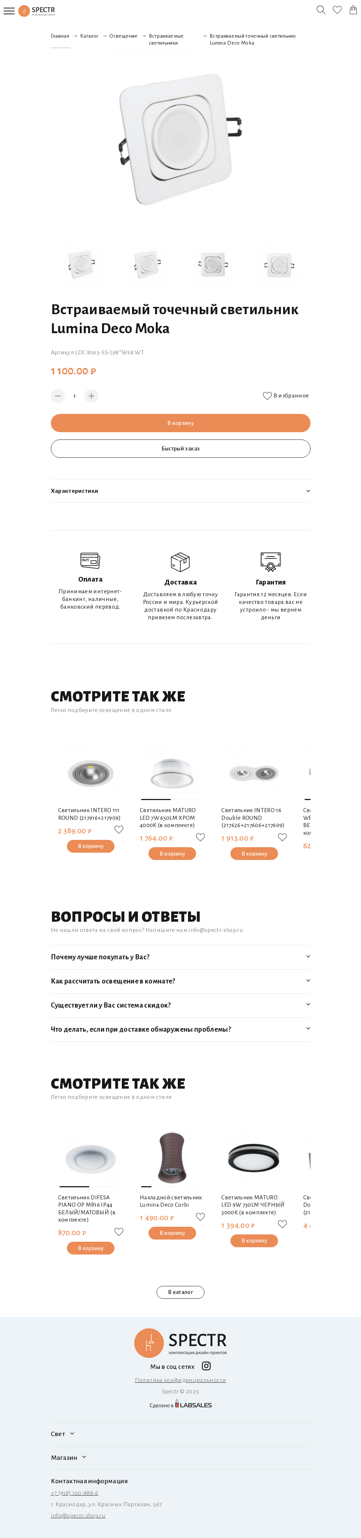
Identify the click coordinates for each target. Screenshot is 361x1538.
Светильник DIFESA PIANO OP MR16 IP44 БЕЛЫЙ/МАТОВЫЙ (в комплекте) (87, 1208)
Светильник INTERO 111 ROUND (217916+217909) (89, 814)
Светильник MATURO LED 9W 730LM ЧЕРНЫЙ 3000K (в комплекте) (253, 1204)
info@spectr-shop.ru (78, 1515)
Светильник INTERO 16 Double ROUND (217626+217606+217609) (253, 817)
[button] (156, 799)
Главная (60, 36)
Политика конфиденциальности (180, 1380)
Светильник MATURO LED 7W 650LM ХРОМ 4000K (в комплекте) (168, 817)
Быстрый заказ (180, 448)
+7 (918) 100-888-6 (74, 1493)
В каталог (180, 1292)
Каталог (89, 36)
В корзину (180, 422)
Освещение (123, 36)
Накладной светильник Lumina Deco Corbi (171, 1201)
